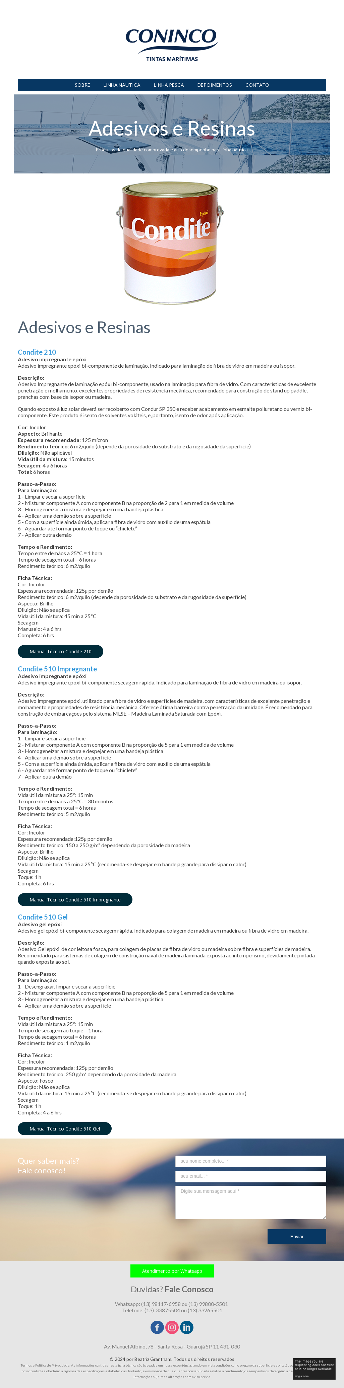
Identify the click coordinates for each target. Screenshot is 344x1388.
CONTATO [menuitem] (257, 85)
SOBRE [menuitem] (82, 85)
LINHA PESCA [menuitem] (169, 85)
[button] (60, 651)
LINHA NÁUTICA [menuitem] (122, 85)
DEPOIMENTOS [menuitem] (214, 85)
